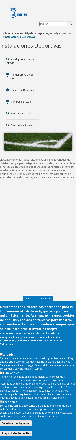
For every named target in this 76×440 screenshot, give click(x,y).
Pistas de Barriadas (22, 113)
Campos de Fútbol (21, 101)
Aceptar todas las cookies (16, 434)
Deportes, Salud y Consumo (54, 33)
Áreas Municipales (23, 33)
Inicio (6, 33)
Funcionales (11, 374)
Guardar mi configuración (16, 424)
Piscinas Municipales (22, 125)
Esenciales (10, 403)
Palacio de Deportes (22, 90)
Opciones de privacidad (38, 299)
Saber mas (6, 345)
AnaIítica (9, 355)
